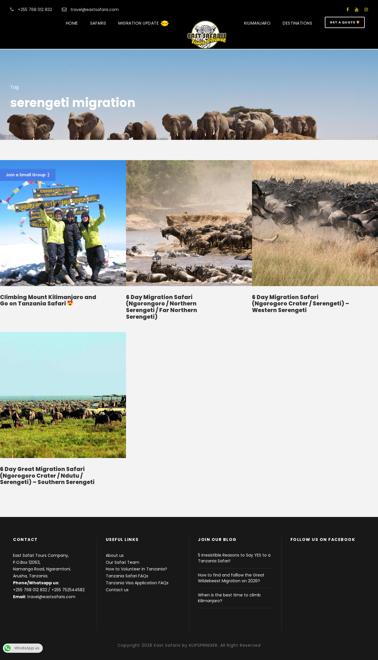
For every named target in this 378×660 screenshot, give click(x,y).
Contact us (117, 590)
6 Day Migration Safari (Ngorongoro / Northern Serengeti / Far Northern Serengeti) (161, 307)
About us (115, 555)
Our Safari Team (122, 562)
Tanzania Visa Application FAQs (137, 583)
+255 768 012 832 (30, 590)
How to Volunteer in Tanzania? (136, 569)
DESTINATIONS (297, 23)
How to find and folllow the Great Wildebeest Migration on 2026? (231, 578)
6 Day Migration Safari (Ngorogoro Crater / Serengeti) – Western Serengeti (300, 303)
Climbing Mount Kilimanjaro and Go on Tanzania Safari (48, 300)
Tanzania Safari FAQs (127, 576)
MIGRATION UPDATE (143, 23)
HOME (72, 23)
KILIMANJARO (257, 23)
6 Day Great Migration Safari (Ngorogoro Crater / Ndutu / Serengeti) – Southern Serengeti (47, 475)
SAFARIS (98, 23)
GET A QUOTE (345, 22)
